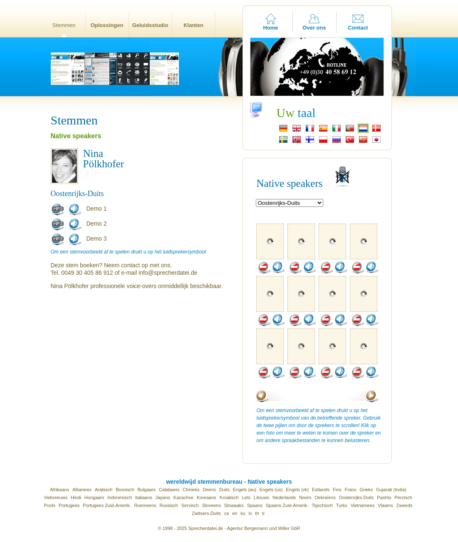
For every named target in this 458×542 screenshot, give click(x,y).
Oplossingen (107, 25)
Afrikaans (59, 489)
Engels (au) (244, 489)
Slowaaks (234, 505)
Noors (305, 497)
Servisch (190, 505)
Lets (246, 497)
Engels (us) (271, 489)
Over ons (314, 28)
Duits (224, 489)
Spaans (254, 505)
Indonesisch (119, 497)
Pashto (384, 497)
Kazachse (183, 497)
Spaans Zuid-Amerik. (287, 505)
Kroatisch (229, 497)
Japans (163, 497)
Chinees (191, 489)
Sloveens (211, 505)
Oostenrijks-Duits (356, 497)
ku (242, 513)
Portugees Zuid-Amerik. (107, 505)
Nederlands (284, 497)
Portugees (69, 505)
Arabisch (104, 489)
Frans (350, 489)
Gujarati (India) (391, 489)
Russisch (168, 505)
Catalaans (169, 489)
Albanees (82, 489)
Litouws (261, 497)
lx (250, 513)
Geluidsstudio (150, 25)
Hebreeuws (56, 497)
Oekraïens (325, 497)
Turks (341, 505)
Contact (358, 28)
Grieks (366, 489)
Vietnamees (363, 505)
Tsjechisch (322, 505)
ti (263, 513)
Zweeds (404, 505)
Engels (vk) (297, 489)
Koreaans (206, 497)
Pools (50, 505)
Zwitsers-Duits (206, 513)
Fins (337, 489)
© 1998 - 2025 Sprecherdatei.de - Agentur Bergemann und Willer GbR (229, 528)
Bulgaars (147, 489)
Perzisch (403, 497)
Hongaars (94, 497)
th (257, 513)
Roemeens (145, 505)
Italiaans (143, 497)
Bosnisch (125, 489)
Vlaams (385, 505)
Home (270, 28)
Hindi (76, 497)
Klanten (193, 25)
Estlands (320, 489)
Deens (209, 489)
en (234, 513)
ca (226, 513)
